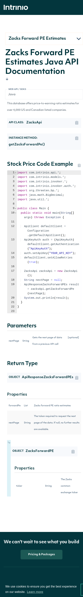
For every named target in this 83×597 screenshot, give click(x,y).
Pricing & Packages (41, 554)
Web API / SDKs (17, 89)
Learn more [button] (35, 592)
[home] (17, 7)
